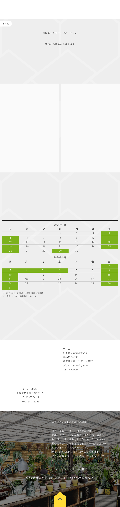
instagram (4, 317)
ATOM (75, 369)
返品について (70, 357)
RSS (65, 369)
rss (18, 317)
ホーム (5, 23)
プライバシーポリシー (75, 365)
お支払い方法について (75, 352)
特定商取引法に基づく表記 (78, 361)
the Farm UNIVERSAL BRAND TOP (75, 469)
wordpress (13, 317)
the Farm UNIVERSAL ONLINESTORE (19, 10)
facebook (8, 317)
